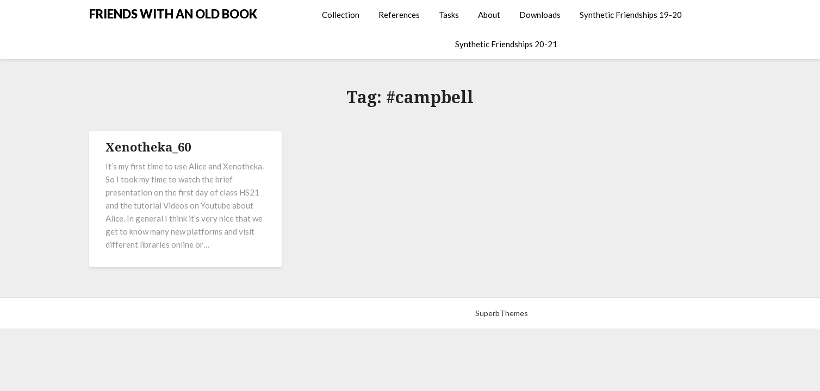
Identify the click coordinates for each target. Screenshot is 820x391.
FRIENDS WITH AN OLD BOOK (173, 14)
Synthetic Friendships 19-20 (631, 15)
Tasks (449, 15)
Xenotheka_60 (148, 146)
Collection (340, 15)
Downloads (540, 15)
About (489, 15)
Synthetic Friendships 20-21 (506, 44)
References (399, 15)
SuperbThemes (501, 313)
